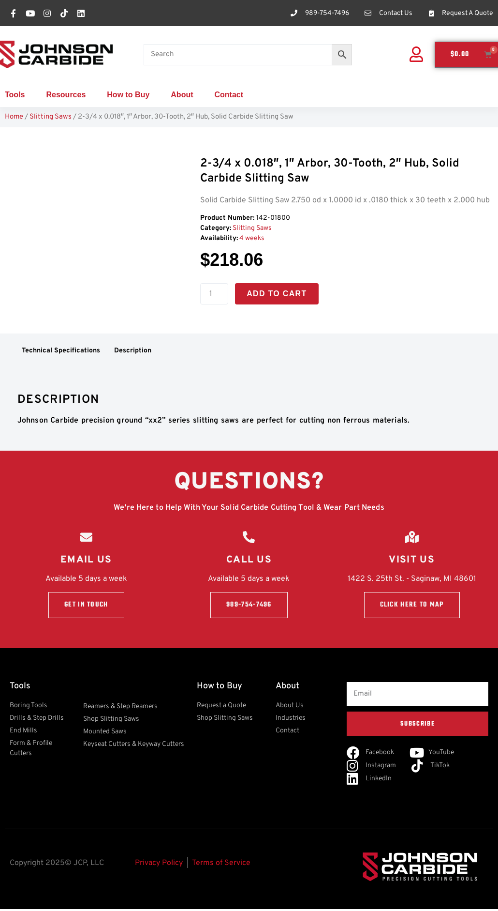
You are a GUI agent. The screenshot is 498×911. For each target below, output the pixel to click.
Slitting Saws (50, 116)
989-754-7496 (249, 607)
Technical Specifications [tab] (61, 351)
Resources (66, 95)
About (182, 95)
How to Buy (128, 95)
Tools (15, 95)
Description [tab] (132, 351)
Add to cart (277, 293)
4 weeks (251, 238)
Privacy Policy (159, 865)
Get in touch (86, 607)
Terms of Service (221, 865)
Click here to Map (412, 607)
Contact (229, 95)
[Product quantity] (214, 293)
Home (14, 116)
